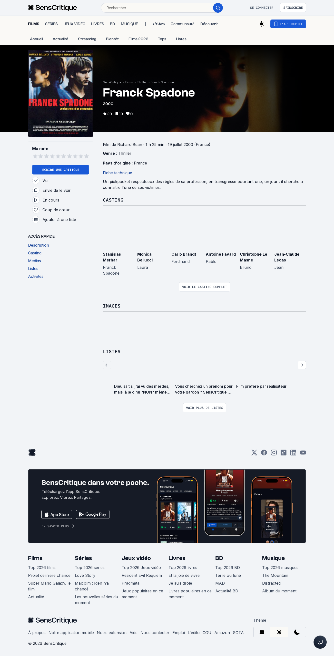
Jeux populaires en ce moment (142, 593)
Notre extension (112, 632)
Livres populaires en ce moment (190, 593)
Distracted (271, 583)
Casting (113, 200)
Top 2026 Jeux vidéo (141, 567)
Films (129, 82)
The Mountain (275, 575)
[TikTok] (283, 454)
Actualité (36, 596)
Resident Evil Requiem (142, 575)
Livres (176, 558)
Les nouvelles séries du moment (96, 599)
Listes (111, 351)
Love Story (85, 575)
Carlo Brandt (183, 254)
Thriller (142, 82)
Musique (273, 558)
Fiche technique (117, 172)
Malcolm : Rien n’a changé (92, 586)
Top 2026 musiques (280, 567)
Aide (133, 632)
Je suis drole (180, 583)
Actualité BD (226, 590)
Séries (83, 558)
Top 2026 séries (90, 567)
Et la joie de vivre (184, 575)
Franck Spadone (162, 82)
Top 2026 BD (227, 567)
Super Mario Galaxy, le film (49, 586)
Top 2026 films (42, 567)
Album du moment (279, 590)
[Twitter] (254, 454)
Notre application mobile (71, 632)
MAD (220, 583)
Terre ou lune (228, 575)
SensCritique (112, 82)
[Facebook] (264, 454)
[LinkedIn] (293, 454)
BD (219, 558)
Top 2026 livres (182, 567)
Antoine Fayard (221, 254)
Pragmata (130, 583)
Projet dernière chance (49, 575)
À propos (37, 632)
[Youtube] (303, 454)
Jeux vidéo (136, 558)
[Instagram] (274, 454)
